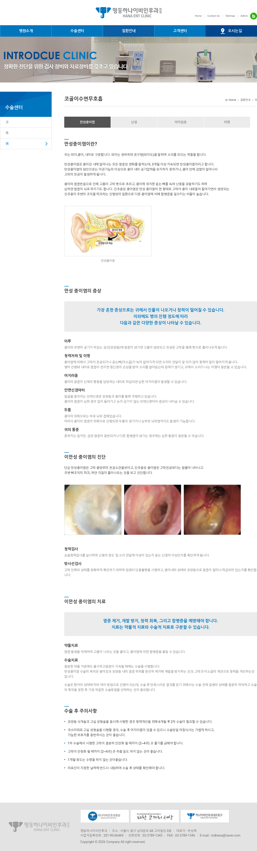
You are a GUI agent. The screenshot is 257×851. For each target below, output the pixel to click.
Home (198, 15)
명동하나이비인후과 (128, 12)
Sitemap (230, 15)
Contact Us (213, 15)
